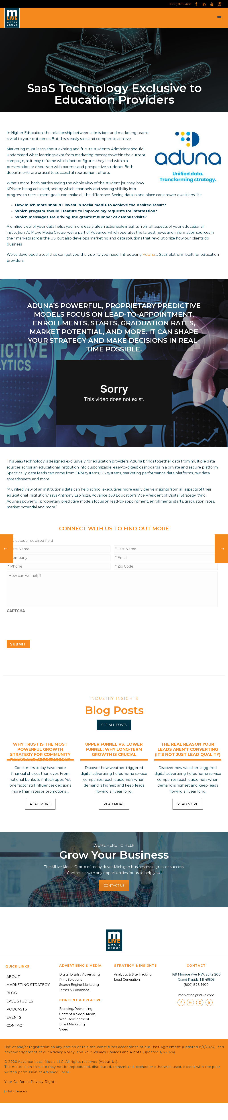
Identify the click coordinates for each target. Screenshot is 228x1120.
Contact (15, 1025)
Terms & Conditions (74, 990)
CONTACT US (114, 886)
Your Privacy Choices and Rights (112, 1052)
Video (63, 1029)
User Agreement (166, 1047)
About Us (108, 1062)
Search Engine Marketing (79, 985)
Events (13, 1017)
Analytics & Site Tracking (133, 974)
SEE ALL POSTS (114, 725)
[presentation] (40, 624)
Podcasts (16, 1009)
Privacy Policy (62, 1052)
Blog (11, 993)
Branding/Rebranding (75, 1009)
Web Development (74, 1019)
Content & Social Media (77, 1014)
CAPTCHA (16, 611)
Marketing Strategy (28, 985)
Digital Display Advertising (79, 974)
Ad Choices (15, 1091)
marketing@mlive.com (196, 995)
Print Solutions (70, 980)
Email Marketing (72, 1024)
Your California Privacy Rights (30, 1082)
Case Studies (19, 1001)
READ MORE (40, 804)
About (13, 977)
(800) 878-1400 (180, 4)
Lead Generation (127, 980)
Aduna (149, 254)
